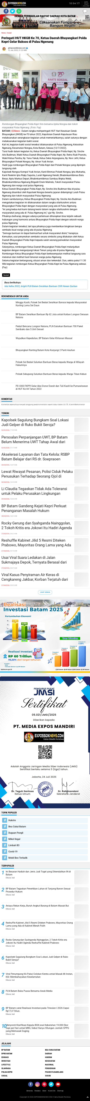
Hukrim (12, 820)
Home (3, 33)
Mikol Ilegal (14, 839)
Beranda (30, 1091)
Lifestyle (5, 1064)
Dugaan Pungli (15, 832)
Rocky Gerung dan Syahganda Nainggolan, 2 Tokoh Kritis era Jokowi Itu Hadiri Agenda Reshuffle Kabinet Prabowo (36, 528)
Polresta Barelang (54, 1072)
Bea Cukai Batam (17, 826)
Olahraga (6, 1068)
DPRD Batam (6, 1053)
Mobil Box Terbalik (17, 857)
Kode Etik (51, 1091)
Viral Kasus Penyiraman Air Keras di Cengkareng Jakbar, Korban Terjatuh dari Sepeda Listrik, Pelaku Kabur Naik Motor (34, 580)
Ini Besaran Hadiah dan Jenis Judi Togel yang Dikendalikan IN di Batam (38, 873)
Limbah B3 (13, 845)
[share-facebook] (6, 11)
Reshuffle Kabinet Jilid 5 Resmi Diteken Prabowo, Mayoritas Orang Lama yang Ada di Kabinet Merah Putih (36, 545)
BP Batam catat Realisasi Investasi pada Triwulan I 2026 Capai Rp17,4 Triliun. (37, 1009)
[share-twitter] (12, 11)
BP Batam (5, 1050)
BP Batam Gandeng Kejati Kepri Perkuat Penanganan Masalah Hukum (33, 508)
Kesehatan (50, 1061)
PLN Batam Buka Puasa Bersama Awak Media (29, 991)
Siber (44, 1091)
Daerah (48, 1053)
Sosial (6, 275)
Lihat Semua (45, 592)
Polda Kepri (6, 1072)
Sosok (48, 1076)
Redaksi (38, 1091)
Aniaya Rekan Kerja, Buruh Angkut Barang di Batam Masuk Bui (37, 905)
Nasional (49, 1064)
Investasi (5, 1061)
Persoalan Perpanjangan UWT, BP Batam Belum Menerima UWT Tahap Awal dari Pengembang (34, 442)
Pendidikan (50, 1068)
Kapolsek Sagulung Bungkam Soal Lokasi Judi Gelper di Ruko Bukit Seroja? (35, 422)
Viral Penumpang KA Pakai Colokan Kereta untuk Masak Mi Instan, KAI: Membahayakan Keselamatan (39, 975)
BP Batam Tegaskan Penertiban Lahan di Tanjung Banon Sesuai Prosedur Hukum (38, 890)
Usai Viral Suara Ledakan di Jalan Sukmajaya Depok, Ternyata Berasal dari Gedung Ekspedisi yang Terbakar (34, 562)
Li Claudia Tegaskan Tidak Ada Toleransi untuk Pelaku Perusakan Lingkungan (34, 491)
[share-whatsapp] (18, 11)
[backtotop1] (87, 1097)
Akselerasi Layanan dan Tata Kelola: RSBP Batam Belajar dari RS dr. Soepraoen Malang (35, 459)
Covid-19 (12, 851)
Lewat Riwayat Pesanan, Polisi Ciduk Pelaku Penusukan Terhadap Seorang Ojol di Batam (37, 476)
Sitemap (60, 1091)
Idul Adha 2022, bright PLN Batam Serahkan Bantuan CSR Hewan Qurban (40, 286)
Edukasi (5, 1057)
